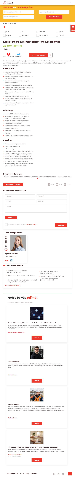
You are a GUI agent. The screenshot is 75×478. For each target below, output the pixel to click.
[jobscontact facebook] (54, 474)
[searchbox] (17, 12)
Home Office (44, 35)
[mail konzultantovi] (7, 260)
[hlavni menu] (70, 2)
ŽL (22, 32)
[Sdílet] (51, 184)
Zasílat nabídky (73, 28)
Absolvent (25, 35)
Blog (27, 473)
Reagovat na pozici (38, 55)
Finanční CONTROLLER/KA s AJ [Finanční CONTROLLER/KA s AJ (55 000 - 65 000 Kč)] (17, 271)
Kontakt (34, 473)
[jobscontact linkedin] (63, 474)
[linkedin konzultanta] (12, 260)
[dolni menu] (70, 473)
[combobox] (18, 12)
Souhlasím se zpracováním (22, 224)
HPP (7, 32)
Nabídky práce (12, 473)
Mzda (5, 23)
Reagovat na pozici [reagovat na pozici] (13, 184)
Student (42, 32)
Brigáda (8, 35)
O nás (22, 473)
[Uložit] (67, 184)
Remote (61, 35)
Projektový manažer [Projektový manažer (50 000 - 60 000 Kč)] (21, 275)
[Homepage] (8, 2)
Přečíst (36, 338)
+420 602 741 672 (10, 256)
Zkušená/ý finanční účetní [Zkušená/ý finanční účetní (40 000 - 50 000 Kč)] (49, 272)
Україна (61, 32)
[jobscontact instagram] (58, 474)
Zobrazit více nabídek (13, 285)
